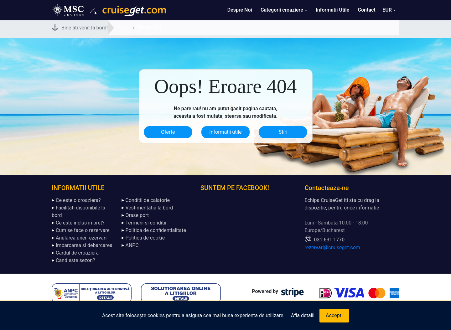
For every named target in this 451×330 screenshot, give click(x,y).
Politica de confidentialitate (156, 230)
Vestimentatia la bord (149, 208)
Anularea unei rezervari (81, 238)
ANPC (132, 245)
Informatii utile (225, 132)
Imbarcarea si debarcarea (84, 245)
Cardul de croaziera (77, 253)
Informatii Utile (332, 10)
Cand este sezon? (75, 260)
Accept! (334, 315)
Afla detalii (302, 315)
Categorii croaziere (282, 10)
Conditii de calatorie (148, 200)
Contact (367, 10)
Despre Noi (239, 10)
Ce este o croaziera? (78, 200)
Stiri (283, 132)
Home (122, 27)
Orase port (137, 215)
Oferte (168, 132)
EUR (387, 10)
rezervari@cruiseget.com (332, 247)
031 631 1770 (329, 240)
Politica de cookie (145, 238)
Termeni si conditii (146, 223)
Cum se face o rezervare (83, 230)
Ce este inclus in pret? (80, 223)
